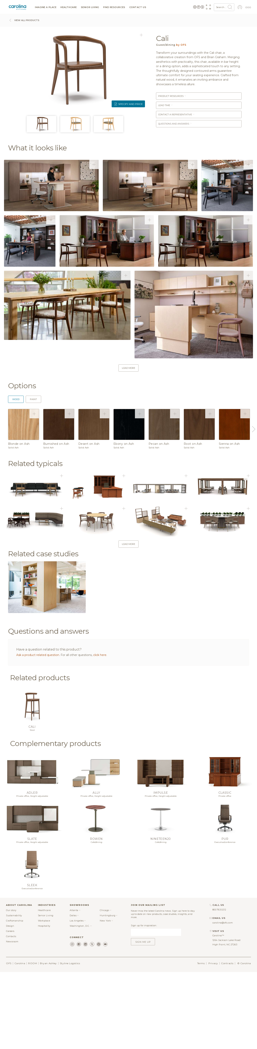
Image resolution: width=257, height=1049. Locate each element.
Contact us (137, 7)
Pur (224, 839)
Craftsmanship (14, 920)
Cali (32, 727)
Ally (96, 793)
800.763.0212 (219, 909)
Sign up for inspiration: (144, 925)
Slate (32, 839)
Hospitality (44, 925)
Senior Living (90, 7)
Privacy (213, 963)
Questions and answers (175, 123)
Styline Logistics (70, 963)
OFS (8, 963)
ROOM (32, 963)
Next (253, 429)
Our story (11, 910)
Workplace (44, 920)
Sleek (32, 885)
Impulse (160, 793)
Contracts (227, 963)
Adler (32, 793)
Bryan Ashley (48, 963)
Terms (201, 963)
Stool (32, 730)
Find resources (114, 7)
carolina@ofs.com (222, 922)
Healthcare (68, 7)
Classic (225, 793)
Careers (10, 931)
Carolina (19, 963)
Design (10, 925)
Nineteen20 (160, 839)
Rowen (96, 839)
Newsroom (12, 941)
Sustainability (14, 915)
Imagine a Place (45, 7)
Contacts (11, 936)
